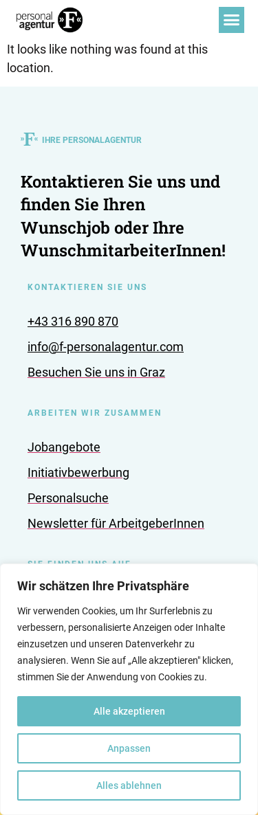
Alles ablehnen (129, 785)
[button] (232, 20)
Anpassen (129, 748)
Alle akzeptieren (129, 711)
